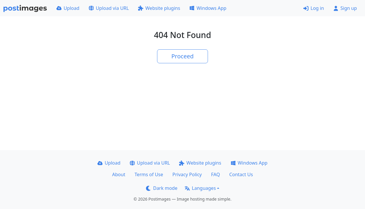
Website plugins (159, 8)
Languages (200, 188)
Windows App (207, 8)
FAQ (215, 174)
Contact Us (241, 174)
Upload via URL (109, 8)
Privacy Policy (187, 174)
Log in (313, 8)
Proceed (182, 56)
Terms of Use (149, 174)
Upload (67, 8)
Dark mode (161, 188)
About (118, 174)
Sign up (345, 8)
